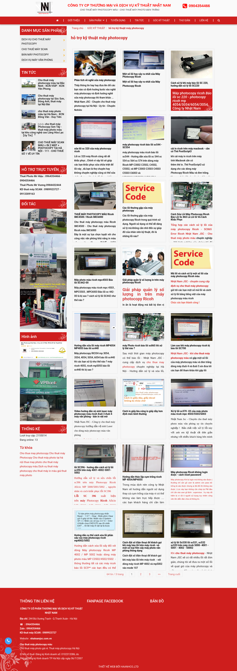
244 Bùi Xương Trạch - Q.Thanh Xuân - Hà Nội (53, 618)
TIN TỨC (139, 20)
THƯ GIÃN (184, 20)
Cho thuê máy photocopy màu (36, 644)
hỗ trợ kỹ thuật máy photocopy (126, 28)
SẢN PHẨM (95, 20)
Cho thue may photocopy (34, 459)
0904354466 (33, 628)
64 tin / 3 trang (115, 574)
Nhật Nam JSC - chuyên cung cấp (190, 281)
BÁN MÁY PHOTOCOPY (35, 58)
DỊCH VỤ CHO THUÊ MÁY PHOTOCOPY (36, 42)
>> (159, 574)
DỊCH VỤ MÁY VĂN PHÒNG (37, 65)
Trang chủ (77, 28)
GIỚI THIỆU (74, 20)
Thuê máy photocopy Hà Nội (64, 648)
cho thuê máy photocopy (189, 553)
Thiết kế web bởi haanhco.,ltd (119, 666)
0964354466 (33, 624)
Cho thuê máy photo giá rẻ (34, 648)
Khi (173, 553)
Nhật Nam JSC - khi (182, 353)
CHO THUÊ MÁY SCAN (35, 51)
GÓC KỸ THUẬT (161, 20)
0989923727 (49, 632)
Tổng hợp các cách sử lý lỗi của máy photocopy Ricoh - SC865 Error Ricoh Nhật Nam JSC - (191, 229)
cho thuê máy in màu (45, 477)
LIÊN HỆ (203, 20)
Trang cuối (174, 574)
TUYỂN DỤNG (118, 20)
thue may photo (33, 468)
